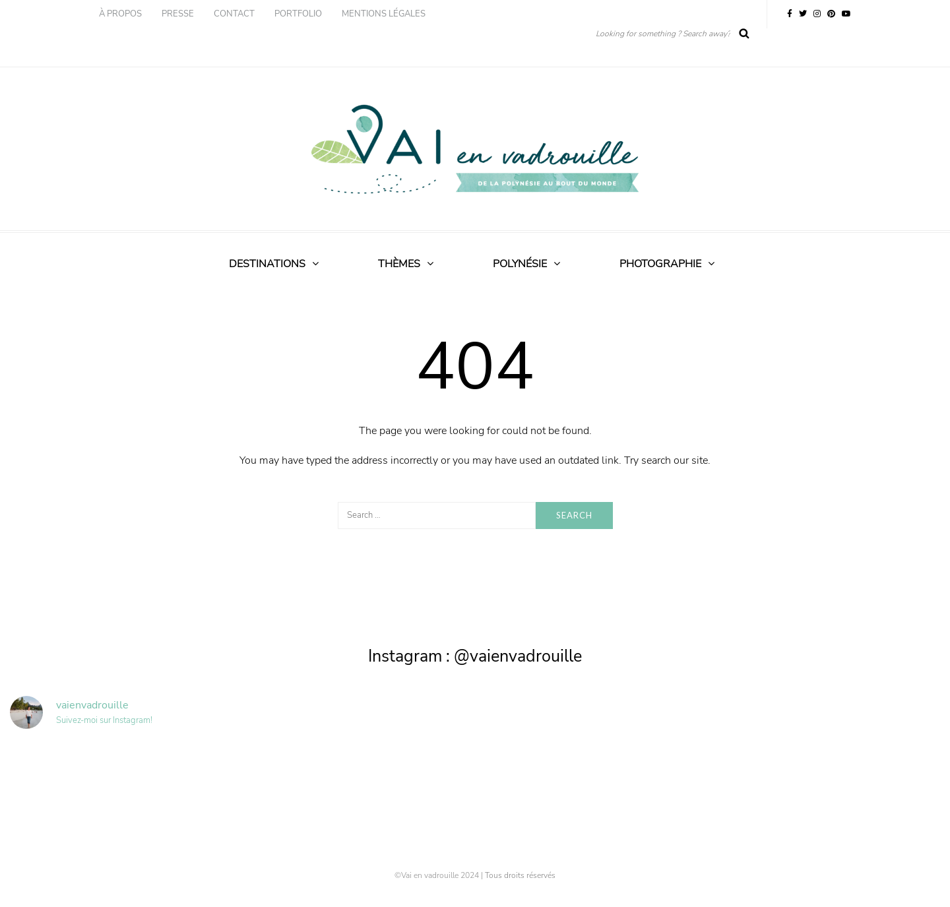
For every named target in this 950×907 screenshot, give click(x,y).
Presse (178, 14)
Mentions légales (384, 14)
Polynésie (520, 264)
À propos (120, 14)
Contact (234, 14)
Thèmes (399, 264)
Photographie (660, 264)
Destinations (267, 264)
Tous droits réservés (520, 875)
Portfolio (298, 14)
